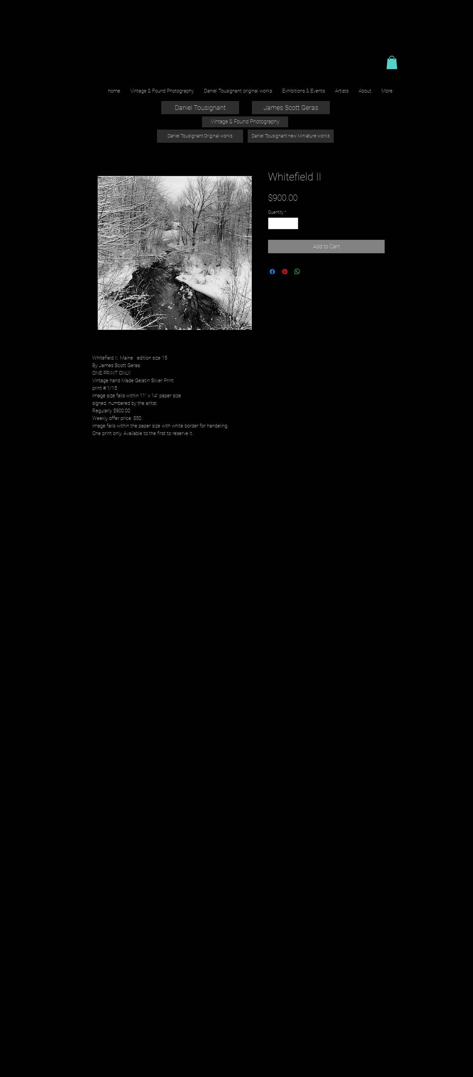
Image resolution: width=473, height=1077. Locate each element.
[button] (391, 62)
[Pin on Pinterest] (285, 272)
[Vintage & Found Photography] (245, 121)
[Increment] (294, 223)
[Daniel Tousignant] (200, 107)
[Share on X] (310, 272)
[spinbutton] (283, 223)
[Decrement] (273, 223)
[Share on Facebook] (272, 272)
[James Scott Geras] (291, 107)
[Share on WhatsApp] (297, 272)
